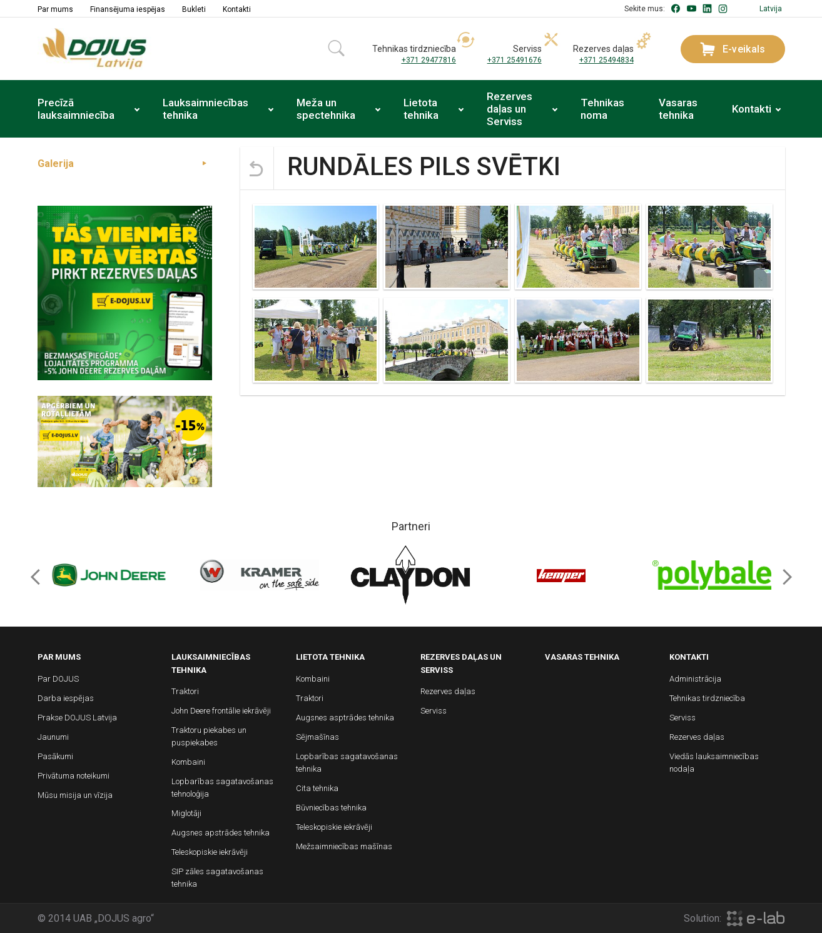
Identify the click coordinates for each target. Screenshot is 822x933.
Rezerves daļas (447, 691)
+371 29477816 (429, 60)
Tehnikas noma (602, 108)
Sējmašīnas (317, 737)
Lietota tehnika (421, 108)
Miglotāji (186, 813)
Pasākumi (55, 756)
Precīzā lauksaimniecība (76, 108)
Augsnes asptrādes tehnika (345, 717)
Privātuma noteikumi (73, 775)
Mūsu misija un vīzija (75, 795)
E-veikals (733, 49)
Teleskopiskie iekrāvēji (209, 852)
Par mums (55, 9)
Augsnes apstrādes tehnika (220, 832)
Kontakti (237, 9)
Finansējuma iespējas (127, 9)
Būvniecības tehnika (331, 807)
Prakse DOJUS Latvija (77, 717)
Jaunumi (53, 737)
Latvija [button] (770, 8)
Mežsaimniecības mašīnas (344, 846)
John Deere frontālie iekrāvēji (221, 710)
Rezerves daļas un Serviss (509, 109)
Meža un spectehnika (326, 108)
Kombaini (188, 762)
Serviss (433, 710)
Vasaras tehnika (678, 108)
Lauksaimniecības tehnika (205, 108)
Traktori (185, 691)
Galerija (56, 163)
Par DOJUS (58, 678)
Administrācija (695, 678)
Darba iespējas (66, 698)
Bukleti (194, 9)
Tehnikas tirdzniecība (707, 698)
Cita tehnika (317, 788)
